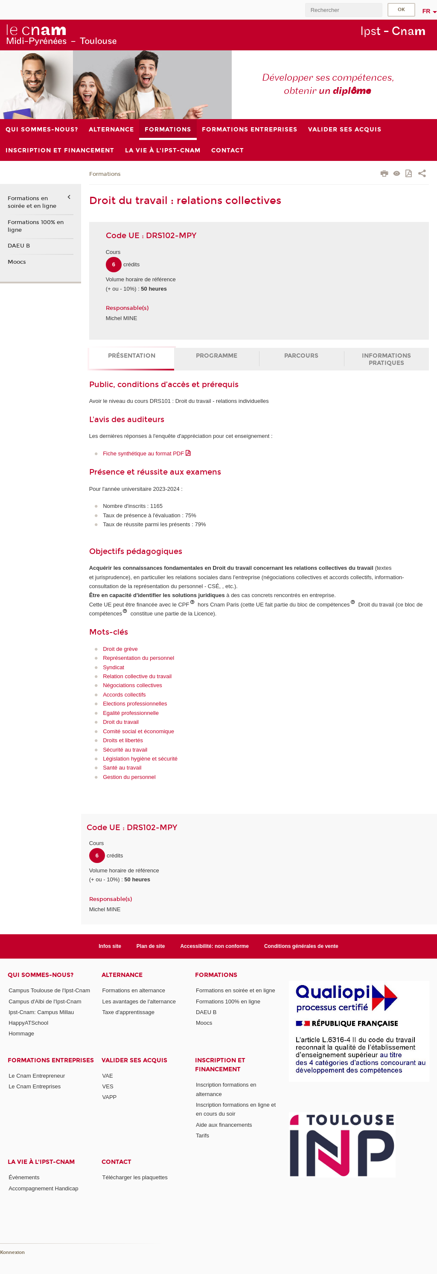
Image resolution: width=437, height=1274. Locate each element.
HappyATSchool (28, 1023)
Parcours (301, 355)
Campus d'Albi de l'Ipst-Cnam (45, 1001)
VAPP (109, 1097)
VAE (107, 1076)
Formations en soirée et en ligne (32, 202)
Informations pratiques (386, 359)
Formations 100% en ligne (36, 226)
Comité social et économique (138, 731)
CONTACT (116, 1162)
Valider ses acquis (134, 1060)
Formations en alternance (133, 990)
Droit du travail (121, 722)
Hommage (21, 1033)
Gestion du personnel (129, 777)
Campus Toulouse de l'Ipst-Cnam (49, 990)
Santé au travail (122, 767)
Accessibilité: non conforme (214, 946)
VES (108, 1086)
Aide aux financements (224, 1125)
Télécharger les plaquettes (135, 1177)
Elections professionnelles (135, 703)
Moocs (17, 262)
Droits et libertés (123, 740)
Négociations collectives (132, 685)
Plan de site (151, 946)
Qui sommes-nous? (40, 975)
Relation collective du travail (137, 676)
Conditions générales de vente (301, 946)
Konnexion (12, 1252)
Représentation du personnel (138, 658)
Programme (216, 355)
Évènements (24, 1177)
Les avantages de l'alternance (139, 1001)
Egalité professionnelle (131, 713)
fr (426, 11)
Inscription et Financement (220, 1065)
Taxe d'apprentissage (128, 1012)
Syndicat (113, 667)
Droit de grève (120, 649)
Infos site (110, 946)
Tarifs (202, 1135)
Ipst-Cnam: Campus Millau (41, 1012)
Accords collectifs (124, 694)
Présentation (131, 355)
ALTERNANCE (122, 975)
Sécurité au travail (125, 749)
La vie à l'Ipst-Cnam (41, 1162)
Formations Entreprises (51, 1060)
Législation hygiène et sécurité (140, 758)
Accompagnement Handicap (43, 1188)
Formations (105, 174)
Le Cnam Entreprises (35, 1086)
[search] (343, 10)
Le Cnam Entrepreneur (37, 1076)
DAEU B (19, 245)
